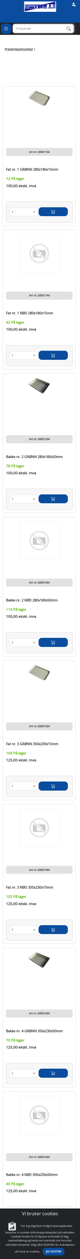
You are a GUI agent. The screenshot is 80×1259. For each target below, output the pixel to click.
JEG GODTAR (53, 1251)
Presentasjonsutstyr (19, 49)
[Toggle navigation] (6, 29)
